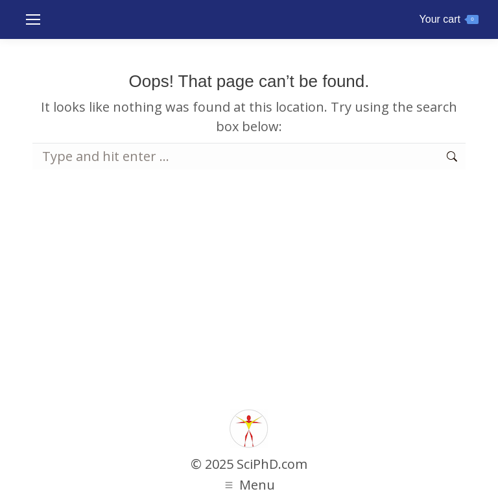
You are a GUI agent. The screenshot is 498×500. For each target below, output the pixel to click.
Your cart (449, 19)
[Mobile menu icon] (33, 19)
